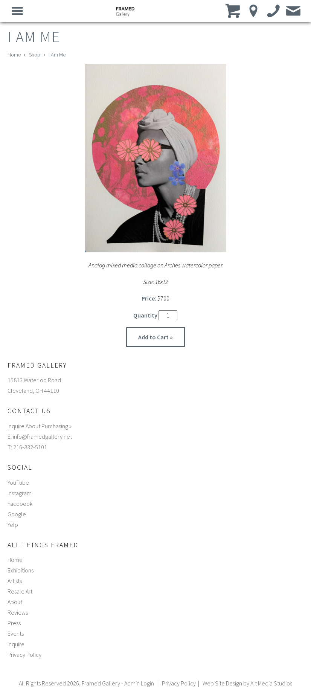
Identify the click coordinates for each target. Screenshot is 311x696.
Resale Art (20, 591)
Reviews (18, 612)
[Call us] (273, 10)
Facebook (20, 503)
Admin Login (139, 683)
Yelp (13, 524)
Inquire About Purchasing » (40, 426)
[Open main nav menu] (17, 10)
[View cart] (234, 10)
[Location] (253, 10)
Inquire (16, 644)
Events (16, 633)
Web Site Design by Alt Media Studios (247, 683)
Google (17, 514)
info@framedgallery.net (42, 436)
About (15, 602)
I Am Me (57, 54)
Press (14, 623)
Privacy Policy (24, 654)
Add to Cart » (155, 337)
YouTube (18, 482)
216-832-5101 (30, 447)
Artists (15, 581)
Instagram (20, 493)
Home (14, 54)
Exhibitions (21, 570)
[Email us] (293, 10)
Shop (34, 54)
